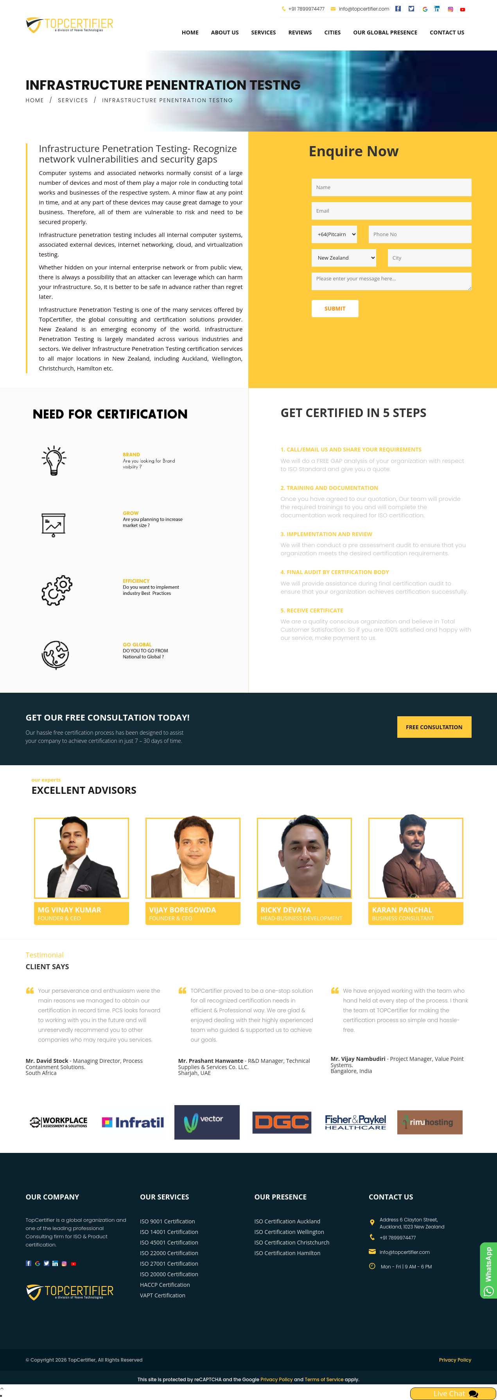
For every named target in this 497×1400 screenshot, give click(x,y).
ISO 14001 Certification (169, 1232)
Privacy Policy (455, 1360)
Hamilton (89, 368)
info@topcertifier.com (359, 8)
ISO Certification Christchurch (292, 1242)
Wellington (226, 358)
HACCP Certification (165, 1284)
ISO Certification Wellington (290, 1232)
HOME (35, 100)
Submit (335, 308)
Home (190, 32)
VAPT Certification (162, 1295)
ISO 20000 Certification (169, 1274)
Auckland (194, 358)
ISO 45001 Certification (169, 1242)
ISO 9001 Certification (167, 1221)
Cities (332, 32)
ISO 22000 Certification (169, 1253)
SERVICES (73, 100)
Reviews (300, 32)
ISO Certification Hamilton (288, 1253)
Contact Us (447, 32)
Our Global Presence (385, 32)
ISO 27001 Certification (169, 1263)
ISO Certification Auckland (288, 1221)
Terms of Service (324, 1379)
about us (225, 32)
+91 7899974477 (307, 8)
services (263, 32)
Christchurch (56, 368)
